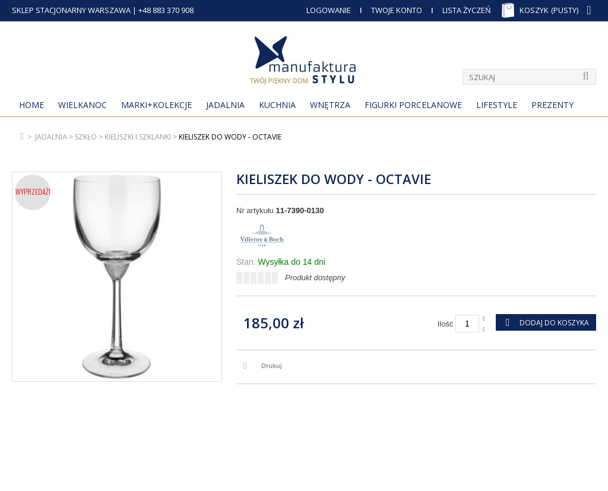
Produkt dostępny (315, 277)
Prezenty (552, 104)
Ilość (446, 324)
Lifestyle (496, 104)
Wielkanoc (82, 104)
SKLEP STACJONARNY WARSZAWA (71, 10)
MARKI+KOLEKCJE (156, 104)
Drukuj (271, 365)
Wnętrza (330, 104)
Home (31, 104)
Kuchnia (277, 104)
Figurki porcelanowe (413, 104)
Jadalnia (225, 104)
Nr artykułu (255, 210)
